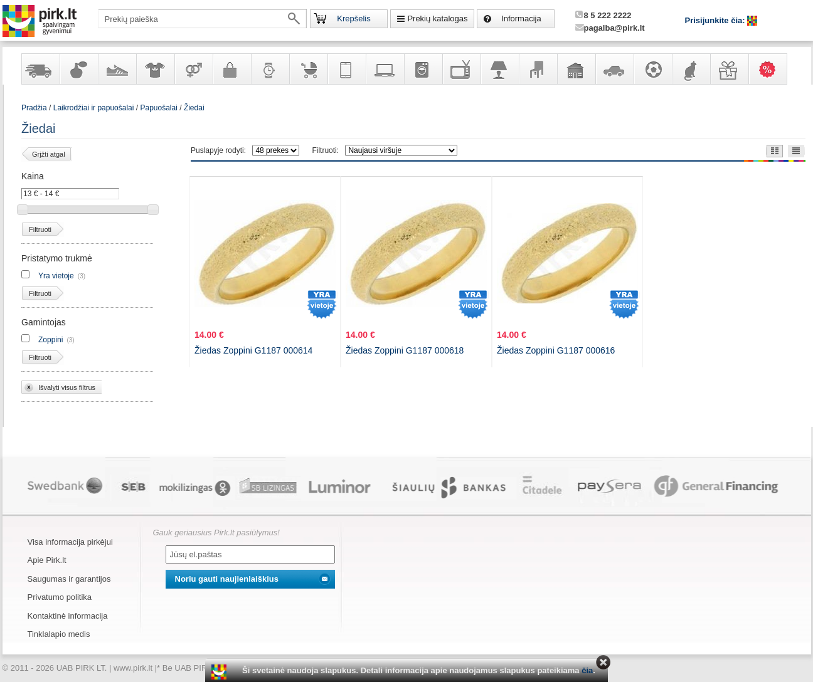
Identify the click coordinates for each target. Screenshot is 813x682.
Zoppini (50, 339)
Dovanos (729, 69)
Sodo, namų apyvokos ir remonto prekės (576, 69)
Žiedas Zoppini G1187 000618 (405, 350)
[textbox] (202, 18)
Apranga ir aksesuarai (155, 69)
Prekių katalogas (437, 18)
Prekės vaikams (308, 69)
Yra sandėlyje (40, 69)
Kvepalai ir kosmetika (78, 69)
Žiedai (194, 107)
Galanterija (231, 69)
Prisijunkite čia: (716, 20)
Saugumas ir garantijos (69, 579)
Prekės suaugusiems (193, 69)
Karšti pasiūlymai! (771, 69)
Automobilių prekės (614, 69)
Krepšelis (353, 18)
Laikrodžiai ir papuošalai (270, 69)
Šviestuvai (499, 69)
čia (587, 670)
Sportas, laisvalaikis (652, 69)
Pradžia (34, 107)
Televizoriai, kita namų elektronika (461, 69)
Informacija (521, 18)
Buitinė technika (423, 69)
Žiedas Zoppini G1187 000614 (253, 350)
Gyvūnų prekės (690, 69)
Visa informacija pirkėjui (70, 542)
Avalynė (116, 69)
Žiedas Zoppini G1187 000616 (556, 350)
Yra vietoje (56, 275)
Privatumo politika (60, 597)
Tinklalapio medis (59, 634)
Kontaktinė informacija (68, 616)
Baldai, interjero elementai (537, 69)
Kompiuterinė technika (384, 69)
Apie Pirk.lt (47, 560)
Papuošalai (158, 107)
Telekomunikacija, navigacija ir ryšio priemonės (346, 69)
